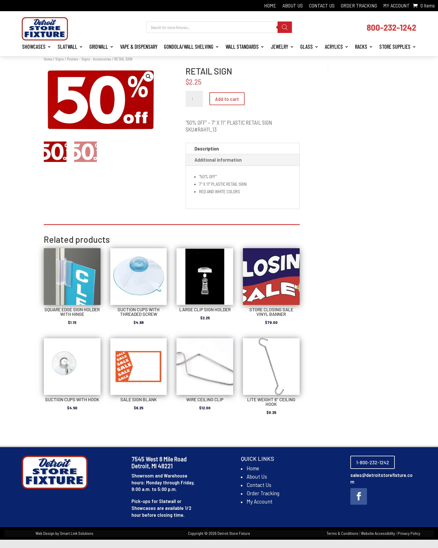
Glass (306, 46)
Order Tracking (359, 6)
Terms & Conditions (342, 533)
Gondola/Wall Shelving (188, 46)
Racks (361, 46)
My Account (396, 6)
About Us (292, 6)
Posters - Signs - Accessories (89, 59)
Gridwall (98, 46)
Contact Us (322, 6)
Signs (59, 59)
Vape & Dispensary (139, 46)
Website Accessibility (378, 533)
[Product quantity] (194, 99)
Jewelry (279, 46)
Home (270, 6)
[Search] (285, 27)
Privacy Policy (409, 533)
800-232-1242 (391, 27)
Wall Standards (242, 46)
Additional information (218, 159)
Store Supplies (394, 46)
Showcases (34, 46)
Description (207, 148)
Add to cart (227, 99)
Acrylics (334, 46)
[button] (148, 76)
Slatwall (67, 46)
